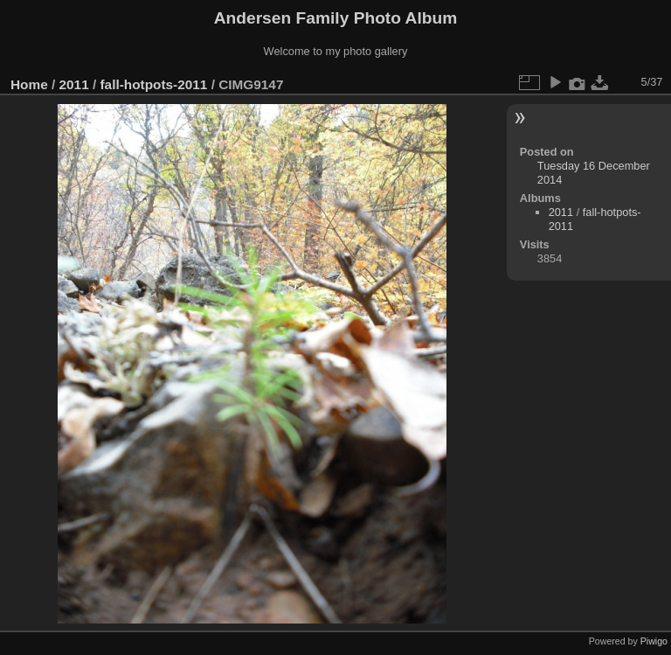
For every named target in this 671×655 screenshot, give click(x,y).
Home (29, 84)
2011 (74, 84)
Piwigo (654, 641)
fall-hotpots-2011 (153, 84)
